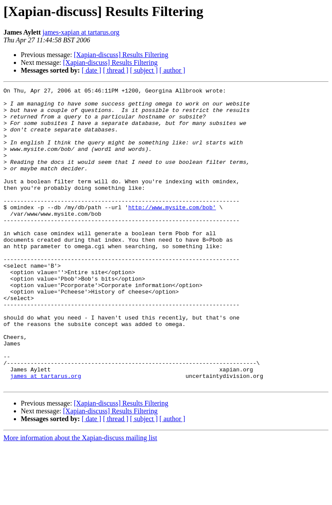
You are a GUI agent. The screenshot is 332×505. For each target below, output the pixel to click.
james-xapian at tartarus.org (80, 32)
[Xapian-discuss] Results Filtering (121, 54)
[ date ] (91, 70)
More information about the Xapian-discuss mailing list (80, 497)
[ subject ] (144, 70)
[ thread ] (115, 70)
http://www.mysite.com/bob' (172, 232)
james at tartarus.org (45, 434)
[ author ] (172, 70)
